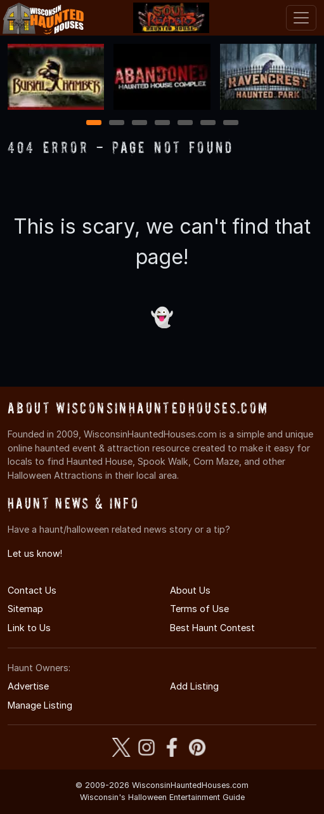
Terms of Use (199, 608)
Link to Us (29, 627)
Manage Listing (40, 705)
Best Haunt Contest (212, 627)
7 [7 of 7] (230, 123)
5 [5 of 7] (185, 123)
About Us (190, 590)
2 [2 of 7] (116, 123)
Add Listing (194, 686)
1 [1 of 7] (93, 123)
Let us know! (35, 553)
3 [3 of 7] (139, 123)
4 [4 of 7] (162, 123)
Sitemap (25, 608)
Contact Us (32, 590)
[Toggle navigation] (301, 17)
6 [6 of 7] (208, 123)
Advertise (28, 686)
